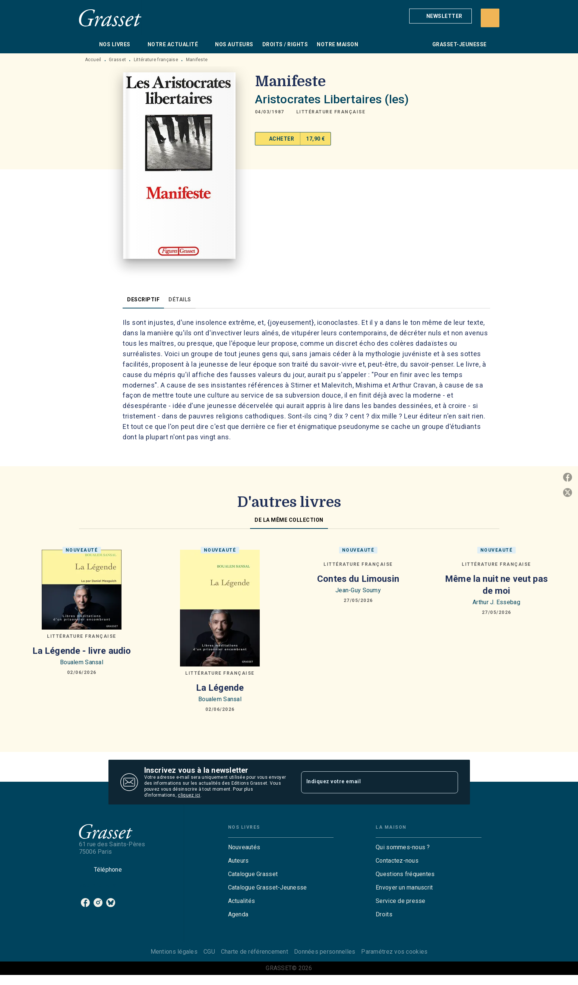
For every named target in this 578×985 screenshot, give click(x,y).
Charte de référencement (254, 951)
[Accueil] (110, 17)
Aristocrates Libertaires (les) (332, 99)
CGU (209, 951)
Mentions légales (174, 951)
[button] (440, 16)
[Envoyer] (449, 782)
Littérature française (156, 59)
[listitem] (85, 902)
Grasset (117, 59)
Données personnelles (324, 951)
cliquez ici (189, 795)
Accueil (93, 59)
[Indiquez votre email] (370, 782)
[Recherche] (490, 18)
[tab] (87, 44)
